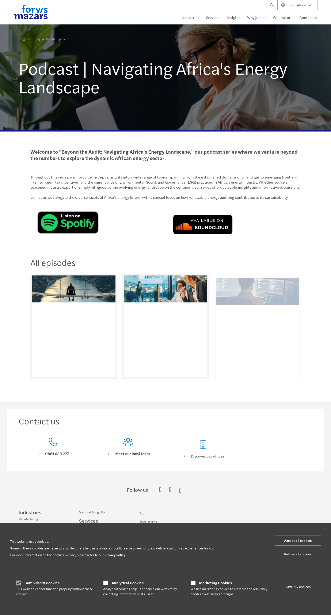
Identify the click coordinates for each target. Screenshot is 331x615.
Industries (190, 17)
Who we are (283, 17)
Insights (233, 17)
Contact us (308, 17)
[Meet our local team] (128, 455)
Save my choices (298, 586)
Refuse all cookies (298, 554)
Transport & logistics (92, 515)
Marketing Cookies (215, 583)
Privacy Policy (114, 554)
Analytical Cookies (128, 583)
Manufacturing (28, 519)
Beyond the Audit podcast (52, 36)
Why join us (256, 17)
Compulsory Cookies (42, 583)
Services (213, 17)
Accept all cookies (298, 540)
